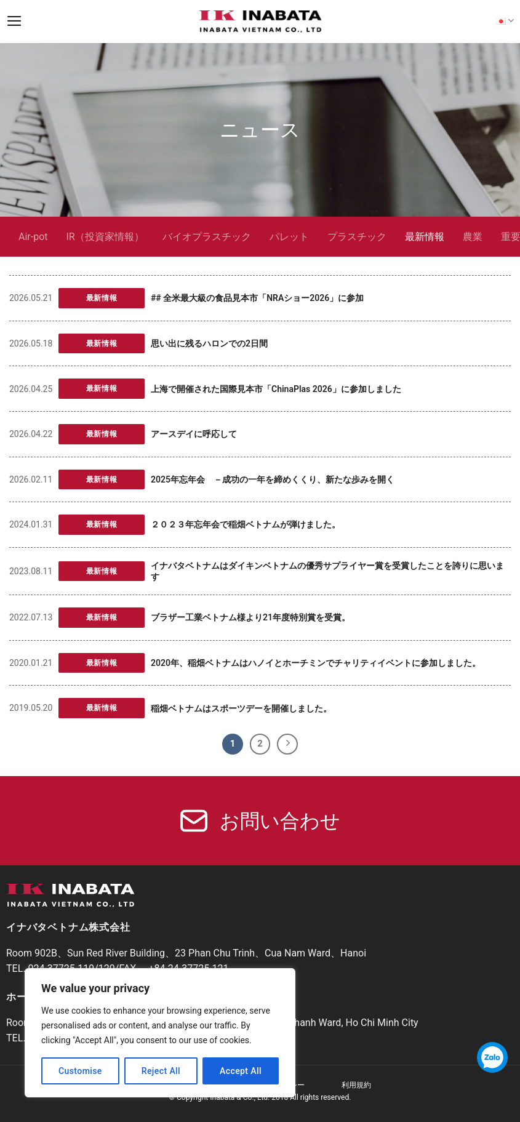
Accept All (241, 1071)
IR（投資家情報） (105, 236)
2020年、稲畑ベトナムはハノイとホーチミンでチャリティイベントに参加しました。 (316, 663)
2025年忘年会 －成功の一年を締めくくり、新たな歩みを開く (272, 479)
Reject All (161, 1071)
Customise (80, 1071)
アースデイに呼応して (194, 434)
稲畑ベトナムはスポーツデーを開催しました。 (241, 708)
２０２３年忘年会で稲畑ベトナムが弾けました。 (245, 524)
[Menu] (14, 21)
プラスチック (356, 236)
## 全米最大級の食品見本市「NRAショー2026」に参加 (257, 298)
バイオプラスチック (206, 236)
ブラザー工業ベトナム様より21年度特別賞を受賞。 (250, 617)
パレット (289, 236)
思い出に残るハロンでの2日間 (209, 343)
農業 (472, 236)
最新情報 (424, 236)
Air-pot (33, 236)
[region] (160, 1032)
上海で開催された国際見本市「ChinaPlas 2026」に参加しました (276, 389)
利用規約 (356, 1085)
